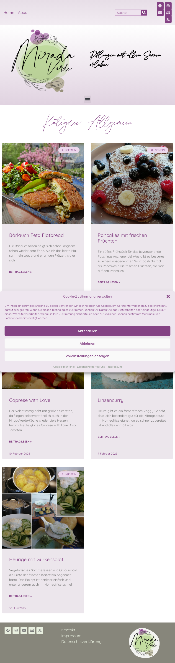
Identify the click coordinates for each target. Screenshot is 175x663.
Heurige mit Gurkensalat (36, 559)
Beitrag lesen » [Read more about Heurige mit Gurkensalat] (20, 596)
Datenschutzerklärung (91, 366)
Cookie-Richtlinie (64, 366)
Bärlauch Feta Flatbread (36, 235)
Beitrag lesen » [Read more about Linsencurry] (109, 436)
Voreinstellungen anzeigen (87, 356)
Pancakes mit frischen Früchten (122, 238)
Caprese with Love (29, 400)
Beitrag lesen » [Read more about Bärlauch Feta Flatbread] (20, 271)
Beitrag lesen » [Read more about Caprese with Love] (20, 441)
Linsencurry (111, 400)
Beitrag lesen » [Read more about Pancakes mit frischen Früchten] (109, 282)
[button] (168, 296)
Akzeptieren (87, 331)
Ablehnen (87, 343)
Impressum (115, 366)
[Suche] (144, 12)
